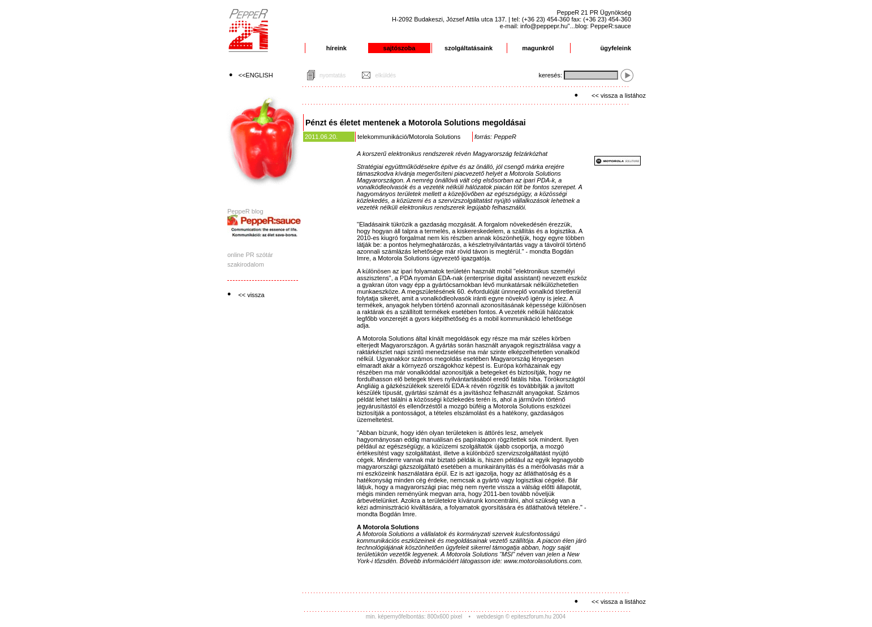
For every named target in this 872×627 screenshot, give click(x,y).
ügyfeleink (616, 48)
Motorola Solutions (434, 136)
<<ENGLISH (256, 75)
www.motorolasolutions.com (542, 561)
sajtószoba (399, 48)
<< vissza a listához (619, 95)
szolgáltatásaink (468, 48)
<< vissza (251, 294)
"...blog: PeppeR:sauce (599, 26)
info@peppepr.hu (544, 26)
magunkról (538, 48)
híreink (336, 48)
